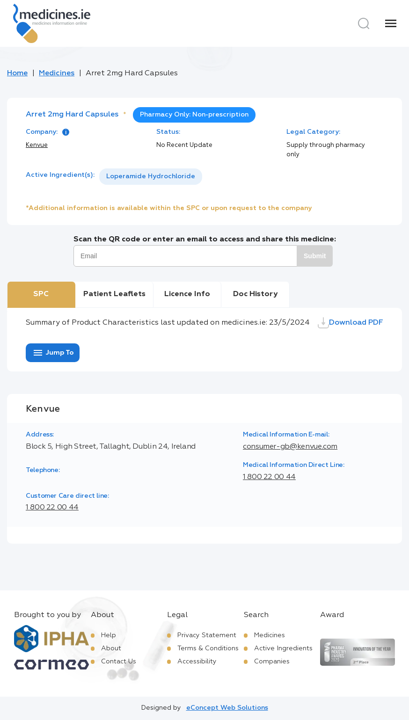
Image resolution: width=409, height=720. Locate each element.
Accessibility (197, 661)
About (111, 648)
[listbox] (150, 176)
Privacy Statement (206, 635)
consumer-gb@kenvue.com (290, 447)
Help (108, 635)
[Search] (363, 23)
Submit (315, 256)
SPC (41, 294)
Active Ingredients (283, 648)
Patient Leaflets (114, 294)
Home (17, 73)
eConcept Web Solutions (227, 708)
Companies (272, 661)
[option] (150, 176)
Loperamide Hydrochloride (150, 176)
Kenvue (37, 145)
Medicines (56, 73)
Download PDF (350, 322)
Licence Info (187, 294)
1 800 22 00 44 (269, 477)
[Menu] (391, 23)
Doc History (255, 294)
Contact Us (118, 661)
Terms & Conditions (208, 648)
